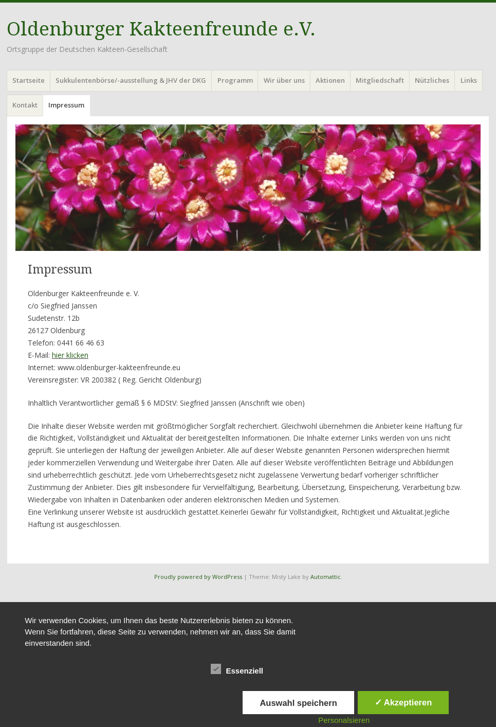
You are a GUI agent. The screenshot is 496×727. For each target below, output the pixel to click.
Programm (235, 80)
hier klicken (70, 355)
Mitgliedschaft (380, 80)
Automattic (325, 576)
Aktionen (330, 80)
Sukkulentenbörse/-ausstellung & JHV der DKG (131, 80)
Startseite (28, 80)
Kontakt (25, 105)
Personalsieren (344, 720)
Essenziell (237, 669)
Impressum (66, 105)
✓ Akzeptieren (403, 702)
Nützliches (432, 80)
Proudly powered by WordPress (198, 576)
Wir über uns (284, 80)
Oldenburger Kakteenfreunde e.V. (161, 29)
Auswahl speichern (298, 702)
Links (469, 80)
